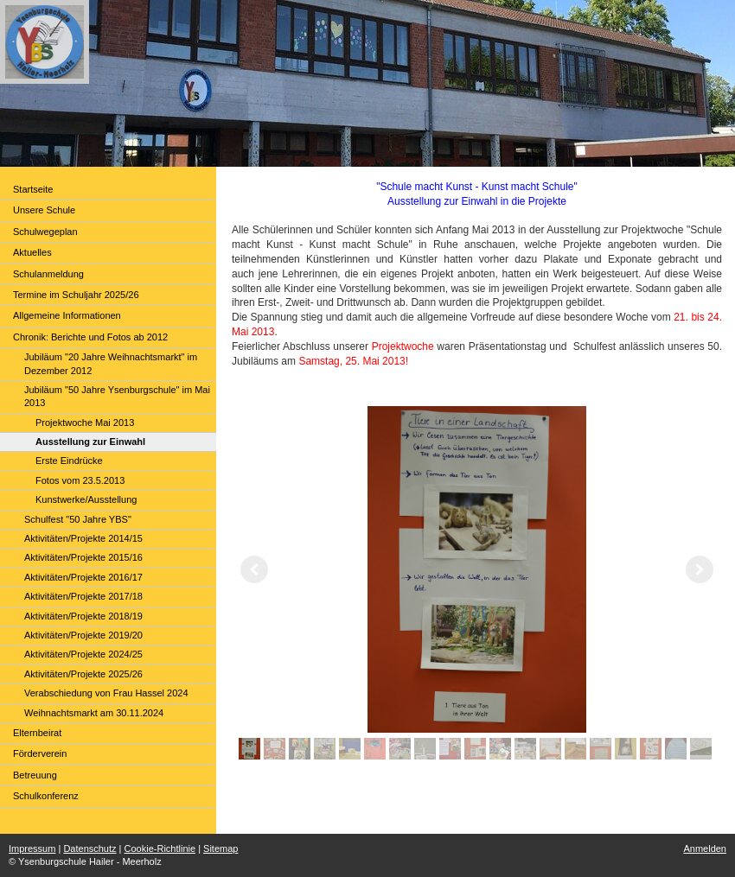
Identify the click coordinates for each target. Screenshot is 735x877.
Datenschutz (89, 848)
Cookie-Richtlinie (160, 848)
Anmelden (704, 848)
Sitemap (220, 848)
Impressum (32, 848)
